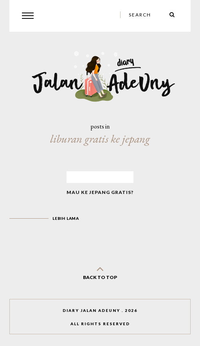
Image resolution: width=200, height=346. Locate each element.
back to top (100, 271)
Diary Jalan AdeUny (91, 310)
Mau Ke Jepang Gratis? (100, 192)
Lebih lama (65, 218)
